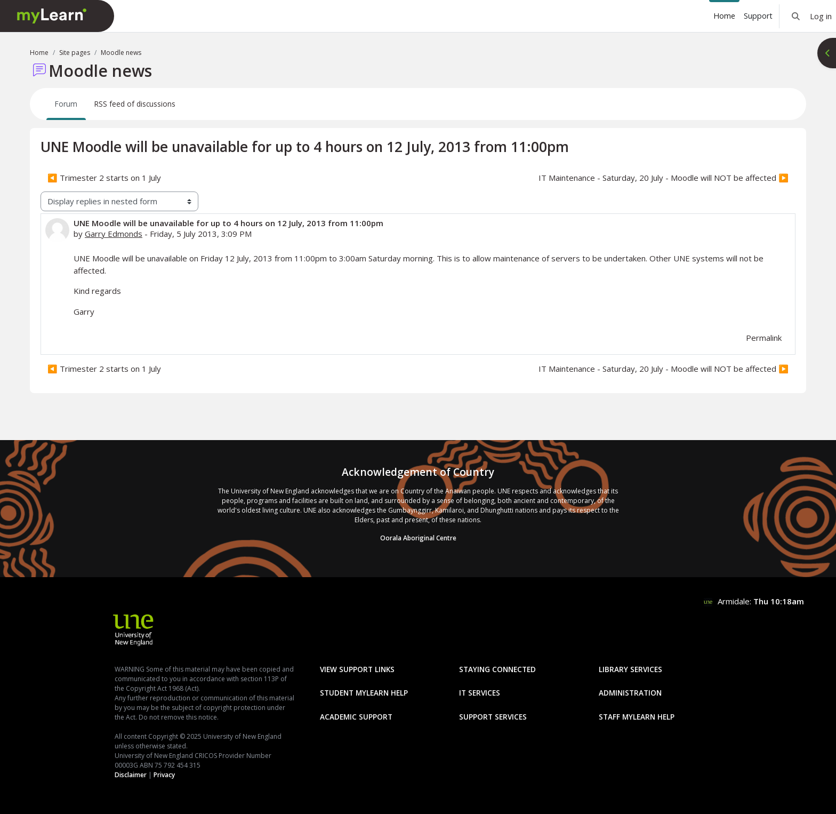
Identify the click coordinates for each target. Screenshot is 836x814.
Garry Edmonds (113, 233)
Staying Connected (497, 669)
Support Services (493, 717)
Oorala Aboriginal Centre (418, 537)
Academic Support (356, 717)
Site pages (74, 52)
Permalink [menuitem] (764, 337)
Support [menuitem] (758, 16)
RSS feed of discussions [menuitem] (134, 104)
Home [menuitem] (724, 16)
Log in (821, 16)
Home (39, 52)
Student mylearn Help (364, 693)
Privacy (164, 774)
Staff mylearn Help (636, 717)
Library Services (630, 669)
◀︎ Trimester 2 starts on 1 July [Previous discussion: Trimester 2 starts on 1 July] (104, 177)
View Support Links (357, 669)
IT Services (479, 693)
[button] (796, 16)
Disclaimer (131, 774)
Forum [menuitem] (66, 104)
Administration (630, 693)
